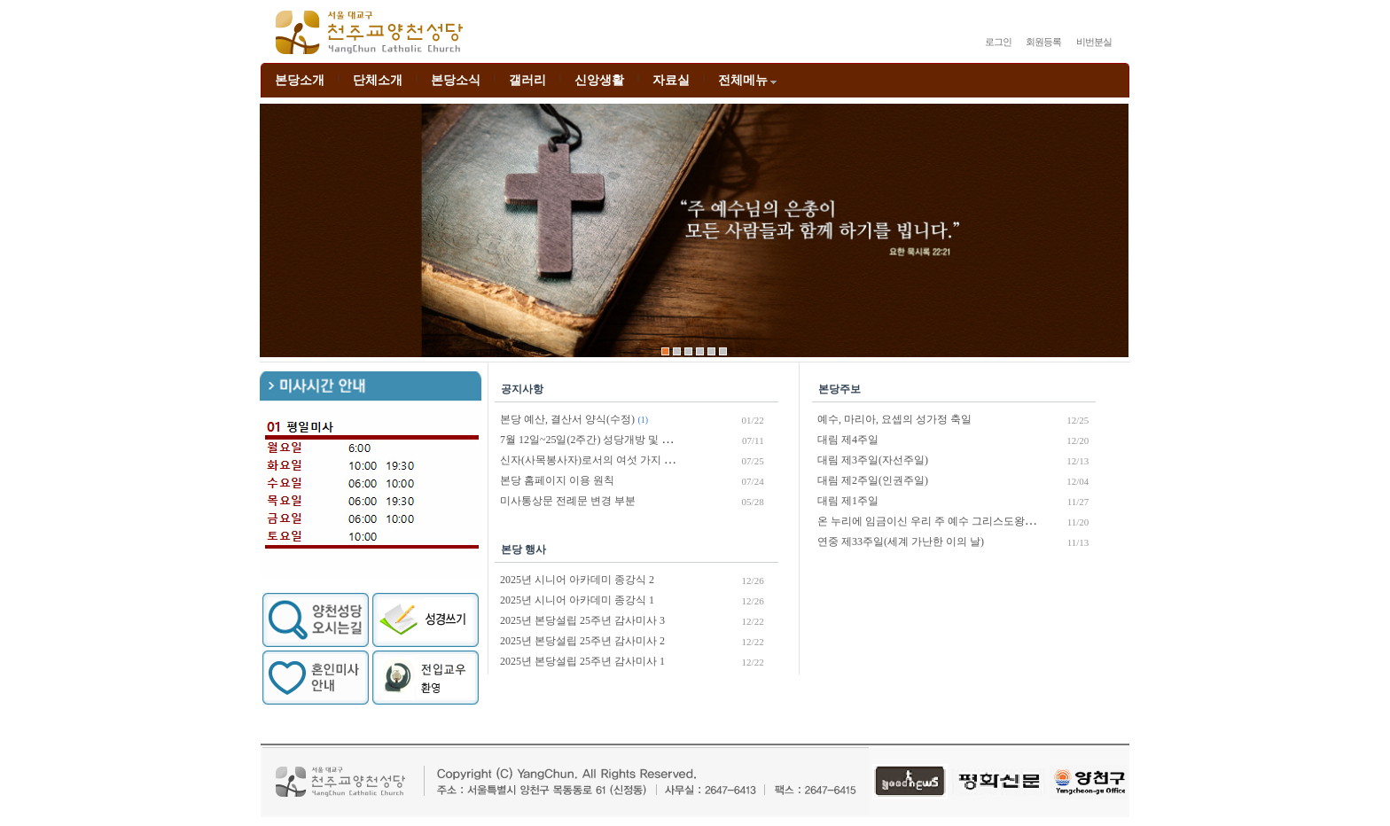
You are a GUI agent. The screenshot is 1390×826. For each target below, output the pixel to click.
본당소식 (455, 80)
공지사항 (522, 389)
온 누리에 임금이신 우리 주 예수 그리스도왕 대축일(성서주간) (963, 521)
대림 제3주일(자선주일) (872, 460)
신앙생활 (599, 80)
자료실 (671, 80)
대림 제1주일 (848, 501)
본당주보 (839, 389)
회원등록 (1043, 41)
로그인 (998, 41)
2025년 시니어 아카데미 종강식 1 (577, 600)
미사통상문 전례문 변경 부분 (568, 501)
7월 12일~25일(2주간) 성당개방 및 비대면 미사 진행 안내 (632, 439)
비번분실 (1094, 41)
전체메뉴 (748, 80)
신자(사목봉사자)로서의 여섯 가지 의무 (592, 460)
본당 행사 (523, 549)
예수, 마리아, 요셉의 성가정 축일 (894, 419)
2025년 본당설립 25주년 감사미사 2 (582, 641)
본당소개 (299, 80)
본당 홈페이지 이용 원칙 (557, 480)
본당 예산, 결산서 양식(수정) (567, 419)
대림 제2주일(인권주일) (872, 480)
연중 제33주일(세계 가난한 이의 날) (900, 541)
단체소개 (377, 80)
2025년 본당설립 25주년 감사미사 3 (582, 620)
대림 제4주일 (848, 439)
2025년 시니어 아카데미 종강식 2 (577, 579)
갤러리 (527, 80)
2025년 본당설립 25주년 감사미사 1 (582, 661)
